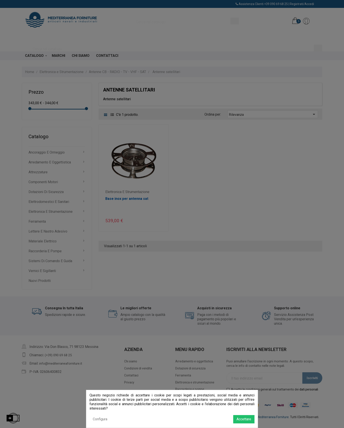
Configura (100, 419)
